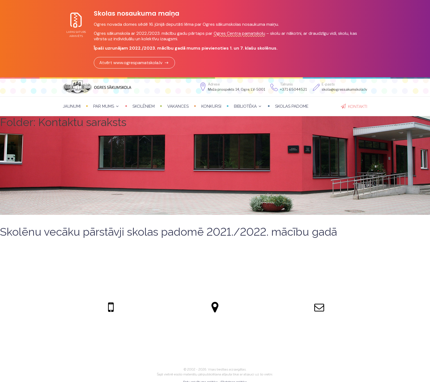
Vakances (178, 106)
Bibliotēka (245, 106)
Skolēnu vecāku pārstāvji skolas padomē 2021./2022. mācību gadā (168, 231)
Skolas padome (292, 106)
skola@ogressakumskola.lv (319, 329)
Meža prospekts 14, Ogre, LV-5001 (236, 89)
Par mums (103, 106)
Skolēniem (143, 106)
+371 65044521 (293, 89)
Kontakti (357, 106)
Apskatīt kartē (215, 346)
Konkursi (211, 106)
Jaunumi (72, 106)
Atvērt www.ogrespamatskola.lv (134, 62)
